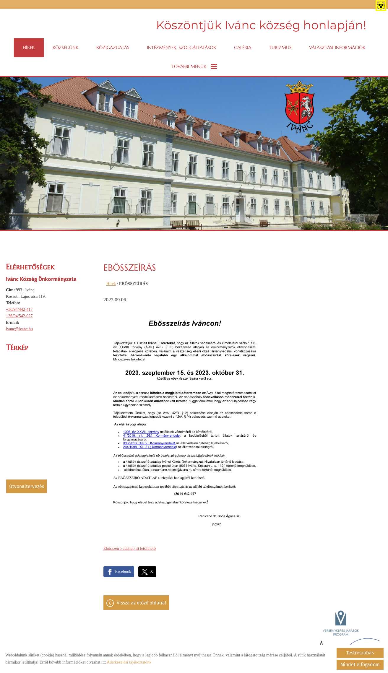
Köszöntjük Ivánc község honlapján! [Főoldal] (261, 25)
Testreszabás (360, 653)
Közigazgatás (112, 47)
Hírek (29, 47)
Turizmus (280, 47)
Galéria (242, 47)
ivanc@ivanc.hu (19, 329)
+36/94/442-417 (19, 309)
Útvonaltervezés (26, 486)
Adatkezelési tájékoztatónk (129, 662)
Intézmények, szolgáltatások (181, 47)
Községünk (66, 47)
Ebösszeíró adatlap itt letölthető (129, 548)
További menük (194, 66)
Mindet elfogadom (360, 664)
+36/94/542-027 (19, 316)
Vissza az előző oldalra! (141, 603)
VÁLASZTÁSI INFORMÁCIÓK (337, 47)
